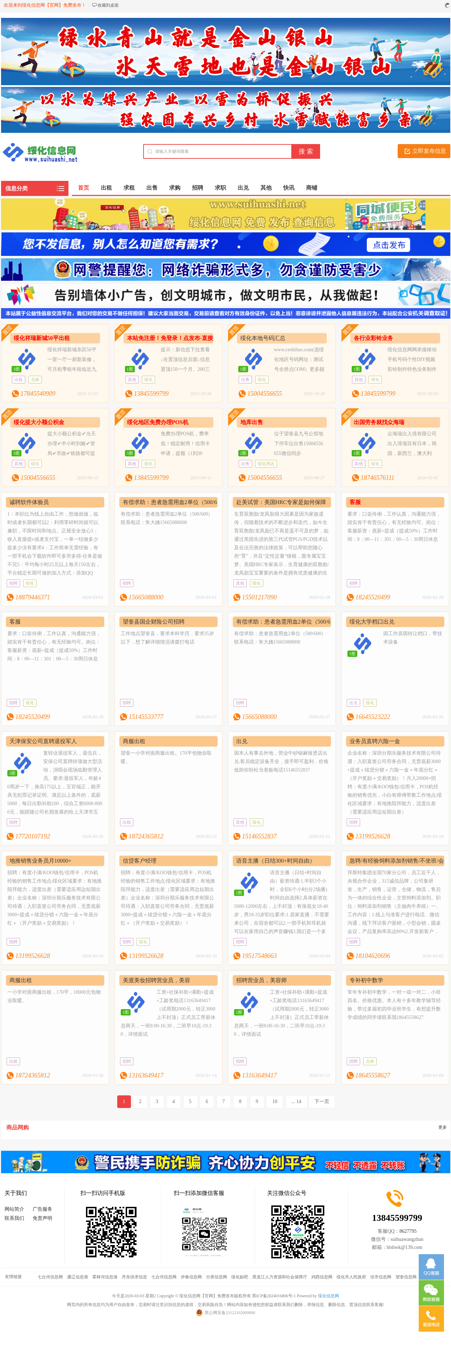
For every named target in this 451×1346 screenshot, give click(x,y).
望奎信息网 (406, 1276)
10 (274, 1101)
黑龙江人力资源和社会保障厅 (279, 1276)
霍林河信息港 (105, 1276)
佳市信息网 (380, 1276)
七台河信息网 (50, 1276)
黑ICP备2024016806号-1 (274, 1295)
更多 (442, 1127)
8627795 (408, 1231)
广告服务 (42, 1209)
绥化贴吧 (239, 1276)
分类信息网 (216, 1276)
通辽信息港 (77, 1276)
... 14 (296, 1101)
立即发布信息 (429, 151)
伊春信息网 (191, 1276)
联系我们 (14, 1218)
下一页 (321, 1101)
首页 (83, 188)
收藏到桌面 (108, 5)
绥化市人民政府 (351, 1276)
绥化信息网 (328, 1295)
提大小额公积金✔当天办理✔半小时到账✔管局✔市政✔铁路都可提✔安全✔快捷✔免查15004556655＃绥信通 (54, 453)
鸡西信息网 (321, 1276)
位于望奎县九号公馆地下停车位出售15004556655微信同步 (298, 443)
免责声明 (42, 1218)
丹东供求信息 (134, 1276)
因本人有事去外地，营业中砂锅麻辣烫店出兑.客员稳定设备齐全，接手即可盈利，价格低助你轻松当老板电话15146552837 (281, 761)
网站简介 (14, 1209)
